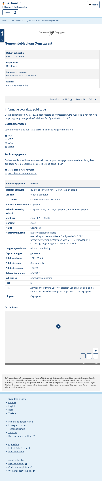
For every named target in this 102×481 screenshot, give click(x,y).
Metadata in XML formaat (21, 170)
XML (10, 143)
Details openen (2, 35)
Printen (80, 99)
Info (96, 364)
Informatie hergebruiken (20, 421)
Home (4, 21)
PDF (10, 136)
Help (10, 409)
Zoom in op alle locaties (89, 356)
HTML (11, 146)
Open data (13, 444)
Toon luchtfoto (83, 356)
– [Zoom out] (96, 355)
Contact (12, 402)
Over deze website (17, 398)
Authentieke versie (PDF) (61, 100)
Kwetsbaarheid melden (19, 436)
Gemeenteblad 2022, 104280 (23, 21)
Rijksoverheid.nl (16, 463)
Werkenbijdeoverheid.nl (20, 470)
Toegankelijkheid (16, 428)
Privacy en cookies (17, 425)
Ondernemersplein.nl (18, 467)
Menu (95, 4)
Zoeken (12, 413)
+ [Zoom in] (96, 350)
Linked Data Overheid (19, 448)
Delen (93, 99)
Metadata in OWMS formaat (22, 173)
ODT (10, 139)
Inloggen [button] (7, 12)
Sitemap (12, 432)
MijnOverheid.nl (16, 460)
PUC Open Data (16, 451)
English (11, 406)
